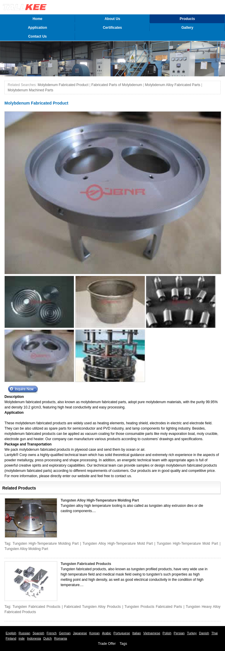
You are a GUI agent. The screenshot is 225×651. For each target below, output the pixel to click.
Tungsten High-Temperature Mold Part (187, 543)
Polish (167, 633)
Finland (11, 638)
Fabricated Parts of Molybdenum (116, 85)
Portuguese (121, 633)
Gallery (187, 28)
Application (37, 28)
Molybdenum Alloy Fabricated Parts (172, 85)
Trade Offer (107, 644)
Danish (204, 633)
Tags (123, 644)
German (65, 633)
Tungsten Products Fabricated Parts (153, 607)
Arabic (106, 633)
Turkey (192, 633)
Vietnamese (151, 633)
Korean (94, 633)
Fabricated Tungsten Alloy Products (92, 607)
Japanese (80, 633)
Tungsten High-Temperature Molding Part (46, 543)
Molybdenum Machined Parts (30, 90)
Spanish (38, 633)
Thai (215, 633)
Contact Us (37, 36)
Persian (179, 633)
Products (187, 19)
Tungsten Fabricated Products (86, 564)
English (11, 633)
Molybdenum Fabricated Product (63, 85)
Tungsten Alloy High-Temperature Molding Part (100, 500)
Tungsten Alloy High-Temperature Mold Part (118, 543)
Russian (24, 633)
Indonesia (34, 638)
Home (37, 19)
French (52, 633)
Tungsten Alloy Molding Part (26, 549)
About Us (112, 19)
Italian (136, 633)
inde (21, 638)
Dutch (47, 638)
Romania (60, 638)
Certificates (112, 28)
